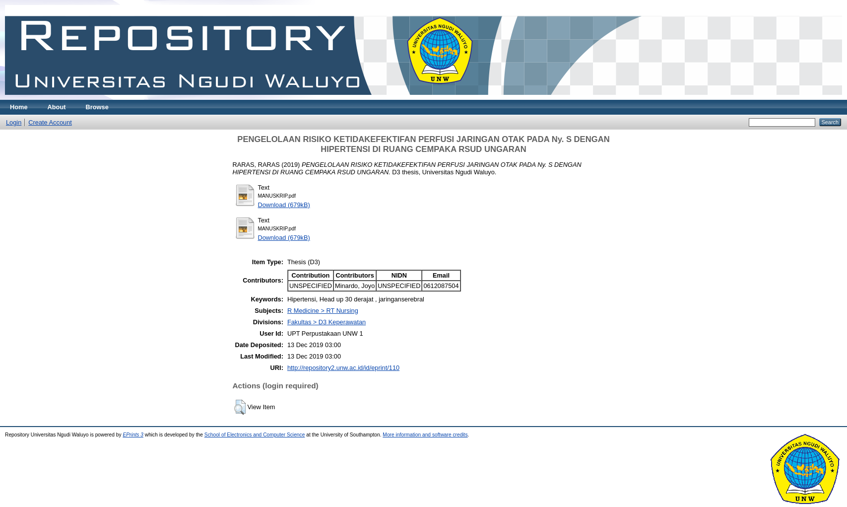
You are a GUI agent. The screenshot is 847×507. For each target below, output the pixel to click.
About (57, 107)
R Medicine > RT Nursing (322, 310)
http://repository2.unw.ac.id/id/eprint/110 (343, 367)
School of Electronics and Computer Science (254, 434)
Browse (97, 107)
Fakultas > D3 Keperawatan (326, 322)
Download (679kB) (284, 205)
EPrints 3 (133, 434)
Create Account (50, 122)
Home (19, 107)
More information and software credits (425, 434)
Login (13, 122)
